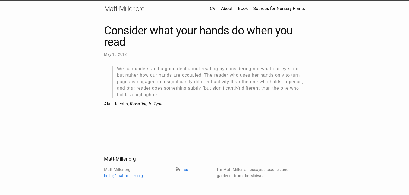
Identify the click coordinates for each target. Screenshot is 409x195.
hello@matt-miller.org (123, 175)
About (227, 8)
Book (243, 8)
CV (213, 8)
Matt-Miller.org (124, 9)
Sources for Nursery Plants (279, 8)
